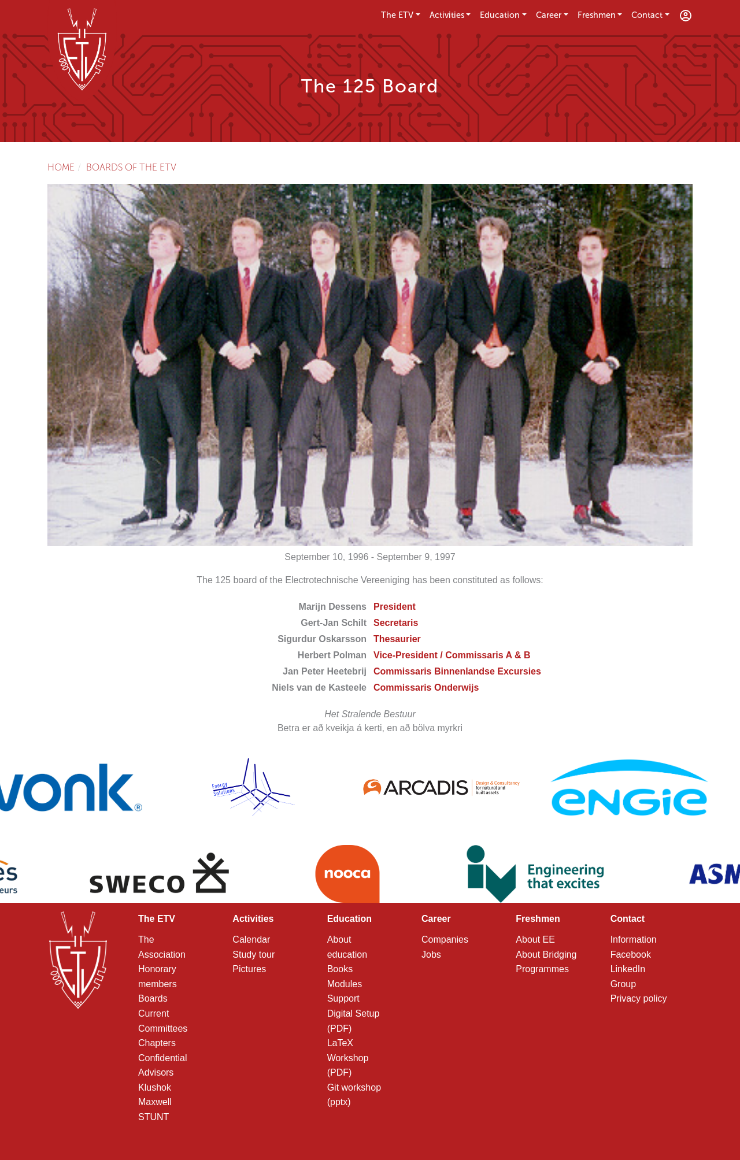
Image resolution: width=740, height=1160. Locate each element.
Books (340, 969)
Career (548, 15)
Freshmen (597, 15)
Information (633, 939)
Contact (647, 15)
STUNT (153, 1117)
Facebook (630, 954)
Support (343, 998)
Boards (153, 998)
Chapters (157, 1043)
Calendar (251, 939)
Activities (447, 15)
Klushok (154, 1087)
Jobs (431, 954)
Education (500, 15)
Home (61, 167)
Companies (444, 939)
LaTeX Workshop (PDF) (348, 1057)
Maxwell (155, 1102)
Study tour (253, 954)
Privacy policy (638, 998)
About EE (535, 939)
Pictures (249, 969)
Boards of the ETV (131, 167)
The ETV (397, 15)
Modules (344, 984)
